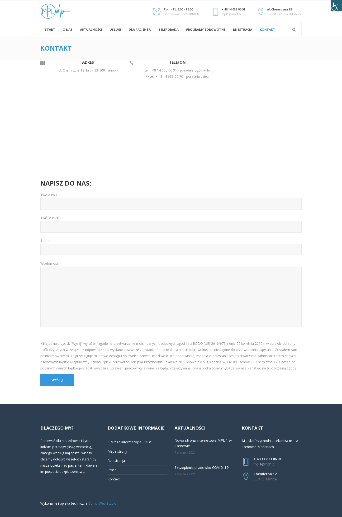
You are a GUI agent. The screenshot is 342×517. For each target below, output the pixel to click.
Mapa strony (117, 451)
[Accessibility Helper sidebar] (336, 5)
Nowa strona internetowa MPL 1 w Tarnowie (203, 443)
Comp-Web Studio (102, 503)
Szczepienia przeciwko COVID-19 (202, 467)
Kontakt (114, 479)
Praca (112, 470)
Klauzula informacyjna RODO (130, 442)
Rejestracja (116, 460)
